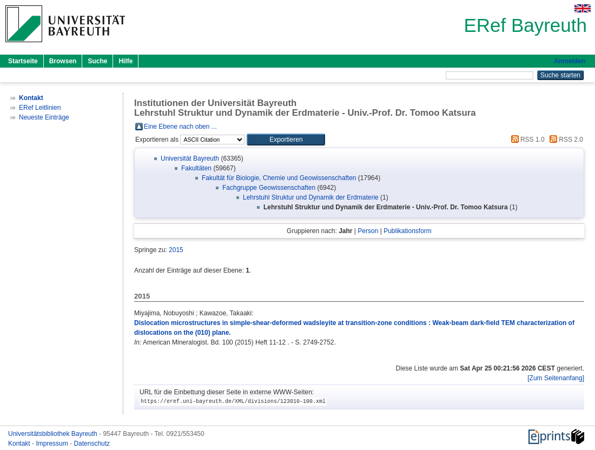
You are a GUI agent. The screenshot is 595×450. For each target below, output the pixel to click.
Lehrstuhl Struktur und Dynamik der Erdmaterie (311, 197)
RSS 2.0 (564, 139)
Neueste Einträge (44, 117)
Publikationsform (408, 231)
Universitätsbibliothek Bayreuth (53, 434)
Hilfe (125, 61)
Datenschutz (92, 443)
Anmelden (569, 61)
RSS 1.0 (526, 139)
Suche (97, 61)
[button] (286, 139)
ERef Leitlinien (40, 107)
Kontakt (20, 443)
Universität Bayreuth (190, 158)
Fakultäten (196, 168)
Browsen (63, 61)
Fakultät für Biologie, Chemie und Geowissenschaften (279, 178)
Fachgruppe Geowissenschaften (268, 187)
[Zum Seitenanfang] (555, 378)
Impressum (53, 443)
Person (368, 231)
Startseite (23, 61)
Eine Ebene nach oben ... (180, 126)
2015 (176, 250)
